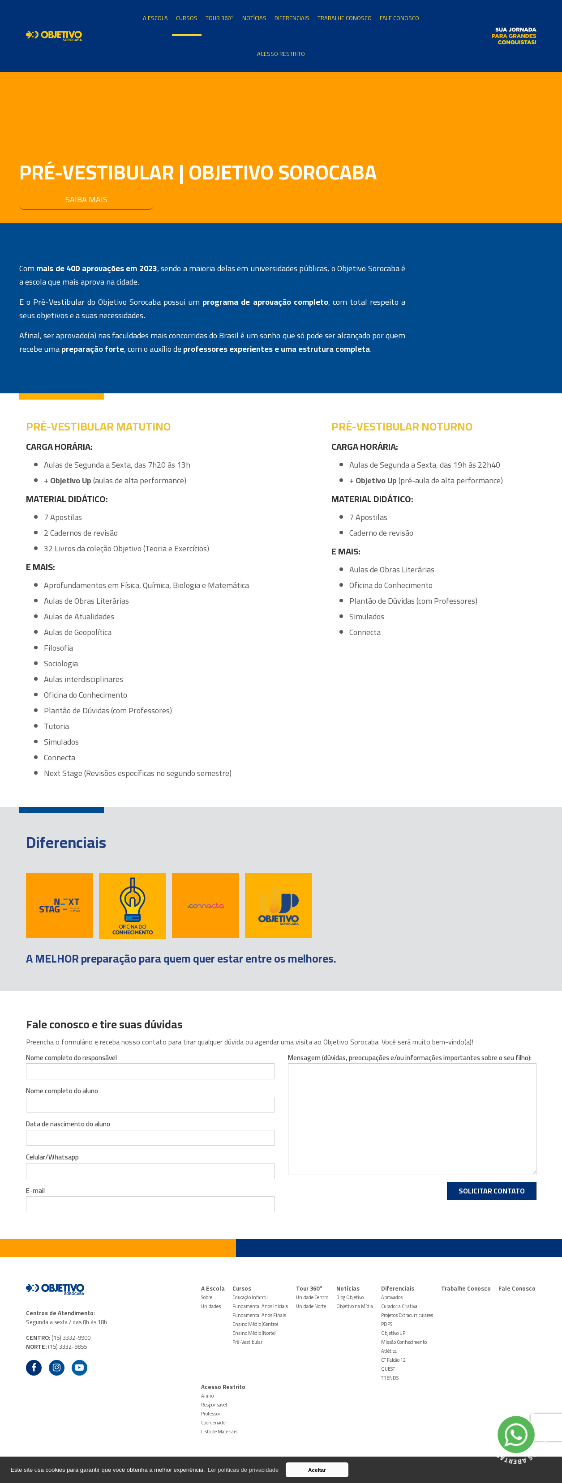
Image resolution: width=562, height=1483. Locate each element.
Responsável (214, 1404)
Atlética (389, 1351)
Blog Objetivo (350, 1297)
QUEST (388, 1368)
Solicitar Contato (492, 1190)
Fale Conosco (399, 18)
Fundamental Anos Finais (259, 1315)
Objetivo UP (393, 1333)
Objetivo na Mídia (354, 1306)
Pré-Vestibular (247, 1342)
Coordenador (214, 1422)
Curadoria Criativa (399, 1306)
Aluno (207, 1395)
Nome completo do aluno (62, 1091)
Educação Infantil (250, 1297)
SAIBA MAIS (86, 199)
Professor (210, 1413)
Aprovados (392, 1297)
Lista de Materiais (219, 1431)
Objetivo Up (70, 480)
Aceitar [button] (317, 1470)
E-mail (35, 1191)
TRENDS (390, 1377)
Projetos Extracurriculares (407, 1315)
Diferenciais (292, 18)
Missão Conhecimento (404, 1342)
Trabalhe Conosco (344, 18)
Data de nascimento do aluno (68, 1124)
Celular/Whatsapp (52, 1157)
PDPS (386, 1324)
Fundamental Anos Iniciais (260, 1306)
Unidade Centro (312, 1297)
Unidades (211, 1306)
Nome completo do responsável (71, 1058)
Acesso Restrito (281, 53)
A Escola (155, 18)
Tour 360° (220, 18)
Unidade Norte (311, 1306)
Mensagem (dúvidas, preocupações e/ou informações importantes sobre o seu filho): (410, 1058)
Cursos (186, 18)
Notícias (254, 18)
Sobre (206, 1297)
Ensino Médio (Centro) (255, 1324)
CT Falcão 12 (393, 1359)
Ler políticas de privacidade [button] (243, 1469)
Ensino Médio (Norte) (253, 1333)
